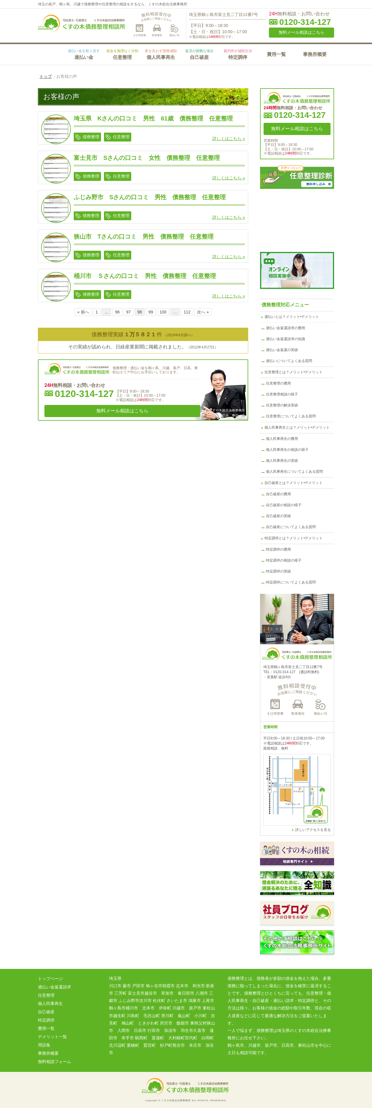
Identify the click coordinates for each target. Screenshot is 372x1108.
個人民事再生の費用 (282, 439)
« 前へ (83, 312)
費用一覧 (276, 54)
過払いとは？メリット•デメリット (291, 317)
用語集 (44, 1045)
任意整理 (122, 54)
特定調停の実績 (278, 571)
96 (117, 312)
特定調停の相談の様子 (284, 560)
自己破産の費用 (278, 494)
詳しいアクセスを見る (313, 830)
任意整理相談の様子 (282, 394)
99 (150, 312)
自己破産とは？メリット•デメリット (293, 483)
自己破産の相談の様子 (284, 505)
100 (163, 312)
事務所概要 (315, 54)
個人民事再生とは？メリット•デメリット (297, 427)
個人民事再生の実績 (282, 461)
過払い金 (84, 54)
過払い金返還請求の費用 (285, 328)
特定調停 (238, 54)
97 (128, 312)
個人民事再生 (161, 54)
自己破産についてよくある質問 (291, 527)
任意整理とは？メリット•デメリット (293, 372)
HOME (51, 54)
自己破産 (199, 54)
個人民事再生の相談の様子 (287, 450)
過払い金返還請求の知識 (285, 339)
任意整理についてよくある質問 (291, 416)
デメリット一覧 (52, 1036)
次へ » (203, 312)
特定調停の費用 (278, 549)
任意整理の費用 (278, 383)
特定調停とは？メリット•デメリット (293, 538)
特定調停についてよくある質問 (291, 582)
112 (187, 312)
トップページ (50, 978)
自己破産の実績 (278, 516)
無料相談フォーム (54, 1061)
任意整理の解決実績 (282, 405)
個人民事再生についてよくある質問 (294, 471)
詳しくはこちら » (228, 138)
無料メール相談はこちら (301, 32)
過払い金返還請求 (54, 987)
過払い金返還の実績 (282, 350)
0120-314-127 (305, 22)
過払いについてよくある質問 (289, 361)
